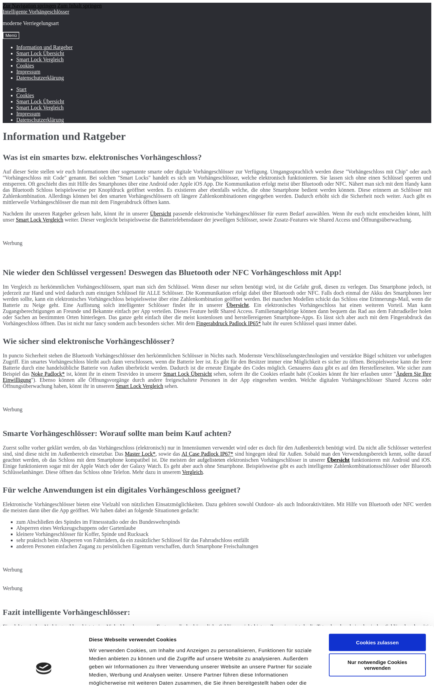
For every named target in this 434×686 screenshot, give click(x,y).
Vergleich (192, 472)
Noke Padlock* (48, 374)
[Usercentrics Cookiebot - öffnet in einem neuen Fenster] (44, 673)
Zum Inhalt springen (79, 5)
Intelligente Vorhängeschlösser (36, 12)
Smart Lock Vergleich (40, 59)
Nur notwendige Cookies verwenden (377, 619)
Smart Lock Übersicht (40, 53)
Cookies (25, 65)
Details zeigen (360, 672)
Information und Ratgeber (44, 47)
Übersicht (160, 213)
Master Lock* (140, 454)
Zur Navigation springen (29, 5)
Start (21, 89)
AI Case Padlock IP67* (207, 454)
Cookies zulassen (377, 597)
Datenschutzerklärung (40, 78)
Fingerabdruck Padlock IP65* (228, 323)
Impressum (28, 72)
